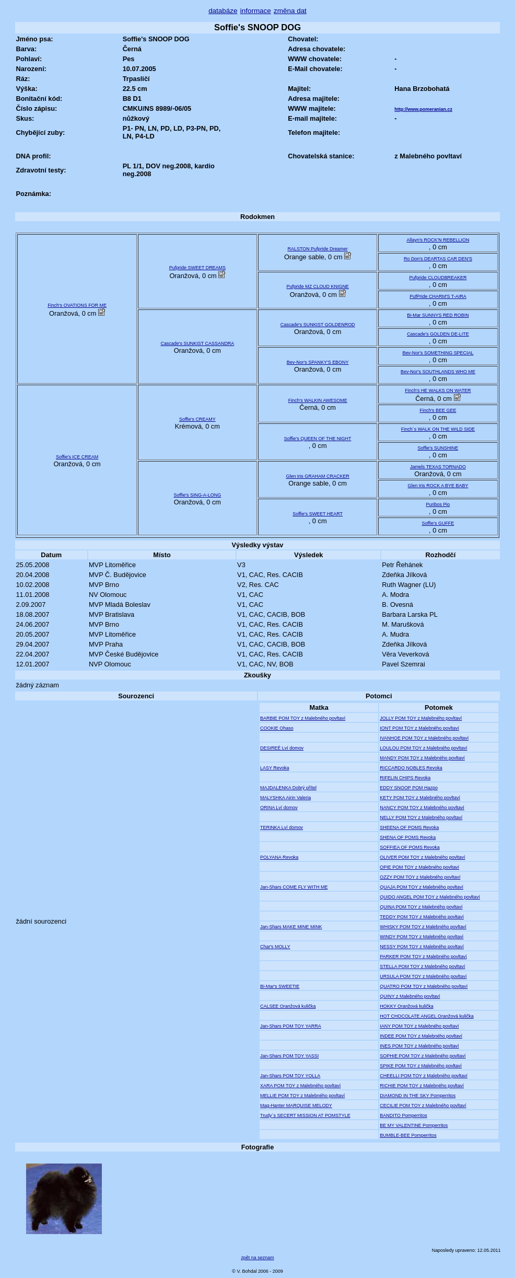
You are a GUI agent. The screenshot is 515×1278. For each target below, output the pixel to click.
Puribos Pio (438, 504)
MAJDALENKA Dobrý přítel (288, 787)
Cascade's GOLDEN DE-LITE (438, 334)
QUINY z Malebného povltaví (410, 996)
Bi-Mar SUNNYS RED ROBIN (438, 315)
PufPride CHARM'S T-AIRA (437, 296)
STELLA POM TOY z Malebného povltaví (422, 966)
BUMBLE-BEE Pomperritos (408, 1135)
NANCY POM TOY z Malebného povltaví (422, 807)
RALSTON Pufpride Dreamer (318, 248)
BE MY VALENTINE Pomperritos (414, 1125)
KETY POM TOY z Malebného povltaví (420, 797)
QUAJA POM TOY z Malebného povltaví (421, 887)
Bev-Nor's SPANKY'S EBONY (318, 362)
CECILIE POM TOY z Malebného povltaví (423, 1105)
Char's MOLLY (275, 946)
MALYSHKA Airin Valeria (285, 797)
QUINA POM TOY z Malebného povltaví (421, 906)
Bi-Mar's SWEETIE (279, 986)
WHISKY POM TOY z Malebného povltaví (423, 926)
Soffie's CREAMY (197, 419)
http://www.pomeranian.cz (423, 109)
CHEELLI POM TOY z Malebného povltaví (423, 1075)
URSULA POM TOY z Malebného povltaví (423, 976)
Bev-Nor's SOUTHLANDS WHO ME (438, 371)
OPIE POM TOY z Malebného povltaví (419, 867)
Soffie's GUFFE (438, 523)
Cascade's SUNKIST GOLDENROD (317, 324)
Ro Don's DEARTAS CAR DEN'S (438, 258)
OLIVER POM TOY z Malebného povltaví (422, 857)
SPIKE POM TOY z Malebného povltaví (421, 1065)
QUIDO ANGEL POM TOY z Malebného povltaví (430, 897)
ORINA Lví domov (279, 807)
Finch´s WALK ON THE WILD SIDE (438, 429)
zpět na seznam (257, 1257)
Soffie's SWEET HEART (317, 513)
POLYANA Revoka (279, 857)
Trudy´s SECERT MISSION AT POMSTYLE (305, 1115)
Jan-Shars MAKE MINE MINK (291, 926)
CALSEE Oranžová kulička (288, 1006)
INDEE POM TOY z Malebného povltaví (421, 1036)
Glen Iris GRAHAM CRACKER (317, 476)
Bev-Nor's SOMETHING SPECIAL (437, 352)
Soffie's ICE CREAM (77, 456)
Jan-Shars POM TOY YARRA (290, 1026)
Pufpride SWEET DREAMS (197, 267)
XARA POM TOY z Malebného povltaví (300, 1085)
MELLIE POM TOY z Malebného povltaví (302, 1095)
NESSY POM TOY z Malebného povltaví (422, 946)
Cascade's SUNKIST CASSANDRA (197, 343)
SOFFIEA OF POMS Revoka (409, 847)
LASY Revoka (274, 767)
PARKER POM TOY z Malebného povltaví (423, 956)
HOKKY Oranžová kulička (406, 1006)
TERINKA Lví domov (281, 827)
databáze (222, 11)
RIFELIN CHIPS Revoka (405, 777)
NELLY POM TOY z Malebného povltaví (421, 817)
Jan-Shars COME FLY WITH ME (294, 887)
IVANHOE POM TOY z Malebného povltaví (424, 738)
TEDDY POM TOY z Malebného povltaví (422, 916)
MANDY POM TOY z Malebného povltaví (422, 758)
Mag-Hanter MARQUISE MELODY (296, 1105)
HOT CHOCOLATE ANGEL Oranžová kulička (426, 1016)
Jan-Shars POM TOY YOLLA (290, 1075)
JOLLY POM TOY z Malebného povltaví (421, 718)
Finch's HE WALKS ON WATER (438, 390)
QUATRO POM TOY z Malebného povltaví (423, 986)
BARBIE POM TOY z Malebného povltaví (302, 718)
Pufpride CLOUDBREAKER (437, 277)
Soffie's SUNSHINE (438, 448)
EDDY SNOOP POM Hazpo (409, 787)
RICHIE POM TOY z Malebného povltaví (422, 1085)
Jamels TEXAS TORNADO (438, 466)
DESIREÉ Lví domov (281, 748)
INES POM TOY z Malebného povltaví (419, 1046)
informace (255, 11)
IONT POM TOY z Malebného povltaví (419, 728)
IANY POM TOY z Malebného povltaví (419, 1026)
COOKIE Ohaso (277, 728)
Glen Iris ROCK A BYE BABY (437, 485)
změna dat (290, 11)
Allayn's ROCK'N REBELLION (438, 240)
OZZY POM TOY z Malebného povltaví (420, 877)
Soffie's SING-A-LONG (197, 495)
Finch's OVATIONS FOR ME (77, 305)
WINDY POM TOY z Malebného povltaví (421, 936)
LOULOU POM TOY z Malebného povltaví (423, 748)
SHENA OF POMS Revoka (408, 837)
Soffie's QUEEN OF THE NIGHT (318, 438)
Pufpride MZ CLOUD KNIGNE (317, 286)
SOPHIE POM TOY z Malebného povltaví (422, 1055)
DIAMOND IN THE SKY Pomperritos (417, 1095)
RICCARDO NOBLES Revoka (411, 767)
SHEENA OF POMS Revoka (409, 827)
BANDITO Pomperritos (403, 1115)
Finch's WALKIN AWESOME (317, 400)
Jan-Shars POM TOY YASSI (289, 1055)
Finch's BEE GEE (438, 410)
